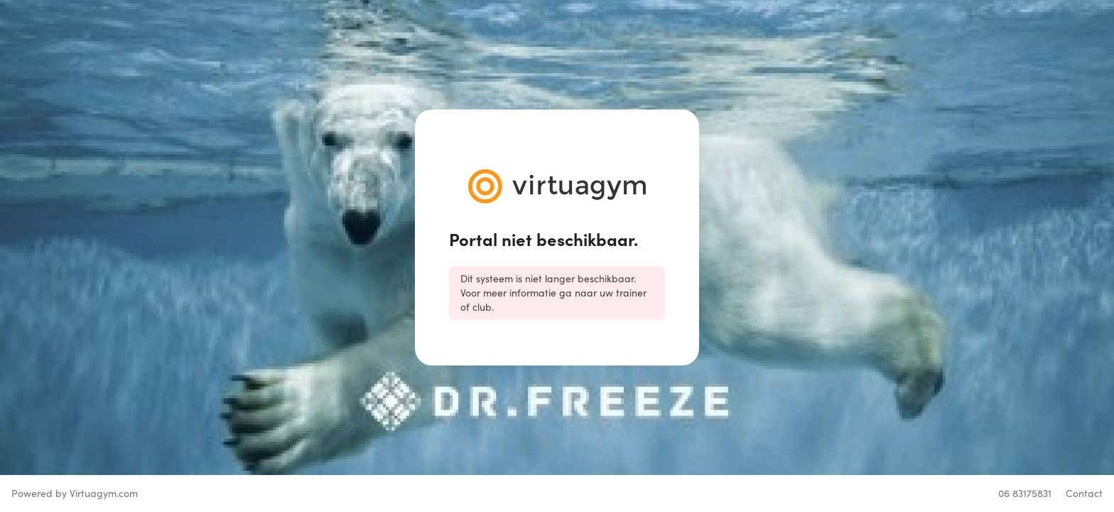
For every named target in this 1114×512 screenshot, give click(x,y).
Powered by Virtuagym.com (74, 493)
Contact (1084, 493)
